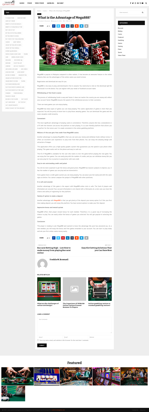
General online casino (17, 57)
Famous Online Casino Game (13, 54)
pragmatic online (10, 96)
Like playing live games (11, 69)
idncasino (8, 60)
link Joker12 (24, 69)
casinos (7, 42)
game (6, 57)
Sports (120, 52)
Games (120, 43)
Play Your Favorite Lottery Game (14, 90)
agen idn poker (21, 18)
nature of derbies (10, 75)
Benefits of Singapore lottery (13, 27)
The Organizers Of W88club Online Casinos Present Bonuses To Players (74, 305)
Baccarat (60, 3)
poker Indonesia (18, 93)
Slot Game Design (10, 102)
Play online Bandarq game (12, 84)
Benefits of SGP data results (13, 24)
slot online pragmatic (11, 105)
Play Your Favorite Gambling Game (14, 87)
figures (26, 54)
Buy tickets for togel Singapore (14, 39)
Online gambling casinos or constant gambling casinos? (99, 304)
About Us (142, 410)
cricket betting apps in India (13, 45)
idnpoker (7, 63)
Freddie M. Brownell (44, 21)
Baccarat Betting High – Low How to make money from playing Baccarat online (54, 250)
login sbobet (21, 72)
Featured (121, 37)
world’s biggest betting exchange (14, 108)
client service (17, 42)
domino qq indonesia (11, 51)
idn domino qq (18, 60)
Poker (29, 3)
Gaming (120, 46)
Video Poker (39, 3)
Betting (120, 31)
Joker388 (7, 66)
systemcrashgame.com (58, 410)
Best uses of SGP (10, 30)
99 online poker (9, 18)
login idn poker (9, 72)
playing (23, 81)
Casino (21, 3)
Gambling (50, 3)
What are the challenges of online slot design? (48, 304)
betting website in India (12, 36)
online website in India (11, 81)
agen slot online (10, 21)
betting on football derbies (13, 33)
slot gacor (24, 99)
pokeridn (7, 93)
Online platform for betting (13, 78)
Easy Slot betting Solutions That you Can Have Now (97, 249)
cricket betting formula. (12, 48)
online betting (22, 75)
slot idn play (21, 102)
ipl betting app (18, 63)
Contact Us (135, 410)
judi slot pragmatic (19, 66)
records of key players (11, 99)
